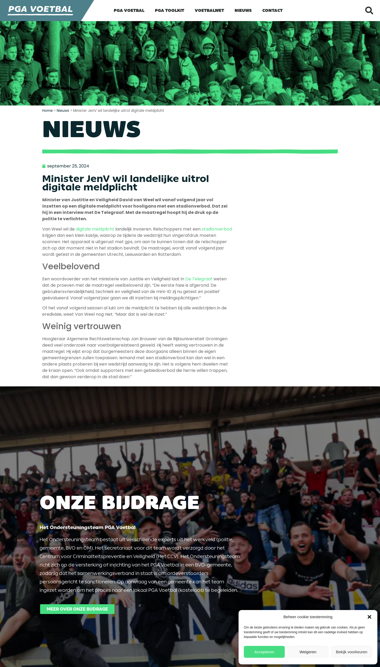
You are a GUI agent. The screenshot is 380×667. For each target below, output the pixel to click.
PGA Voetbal (129, 10)
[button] (369, 617)
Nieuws (243, 10)
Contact (272, 10)
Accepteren (264, 652)
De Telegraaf (198, 279)
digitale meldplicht (94, 229)
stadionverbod (217, 229)
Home (47, 110)
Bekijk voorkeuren (351, 652)
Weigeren (308, 652)
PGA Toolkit (169, 10)
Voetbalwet (209, 10)
